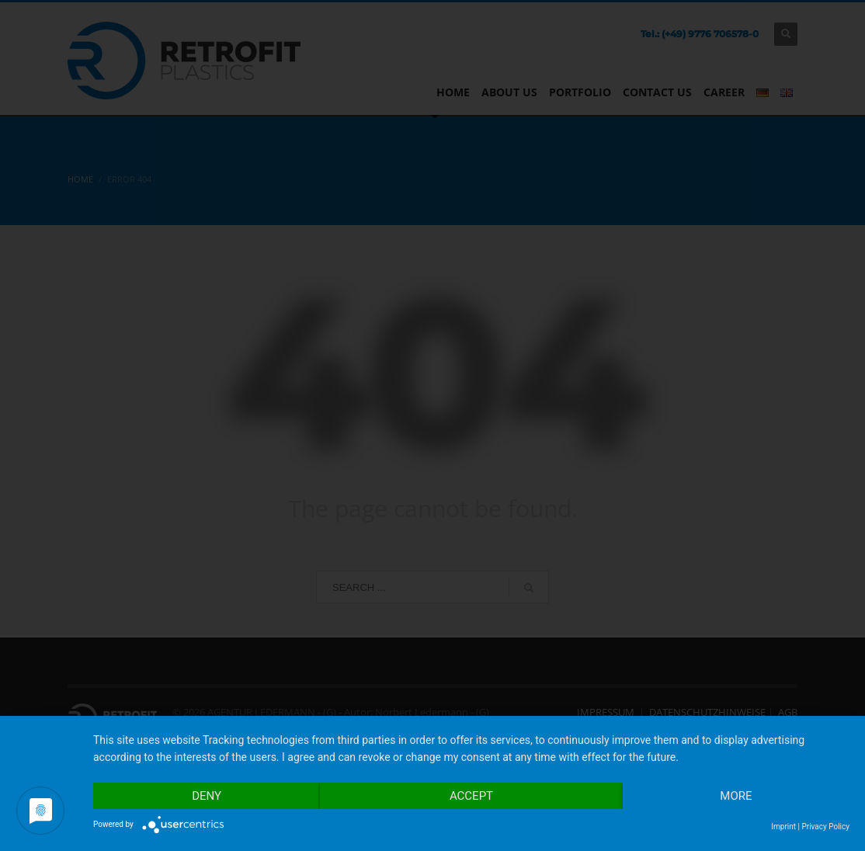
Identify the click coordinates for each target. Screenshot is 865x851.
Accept (471, 796)
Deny (206, 796)
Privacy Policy (825, 826)
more (736, 796)
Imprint (783, 826)
